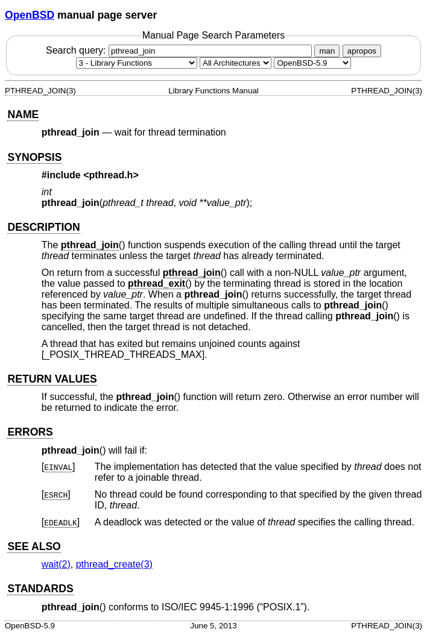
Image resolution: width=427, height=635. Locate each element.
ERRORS (29, 432)
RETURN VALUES (51, 379)
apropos (361, 50)
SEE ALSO (33, 546)
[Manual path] (312, 63)
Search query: (180, 50)
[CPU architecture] (235, 63)
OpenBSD (29, 15)
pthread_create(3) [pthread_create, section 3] (114, 564)
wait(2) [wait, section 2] (56, 564)
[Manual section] (136, 63)
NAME (23, 114)
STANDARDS (40, 589)
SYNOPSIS (34, 157)
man (327, 50)
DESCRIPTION (43, 227)
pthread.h (111, 175)
